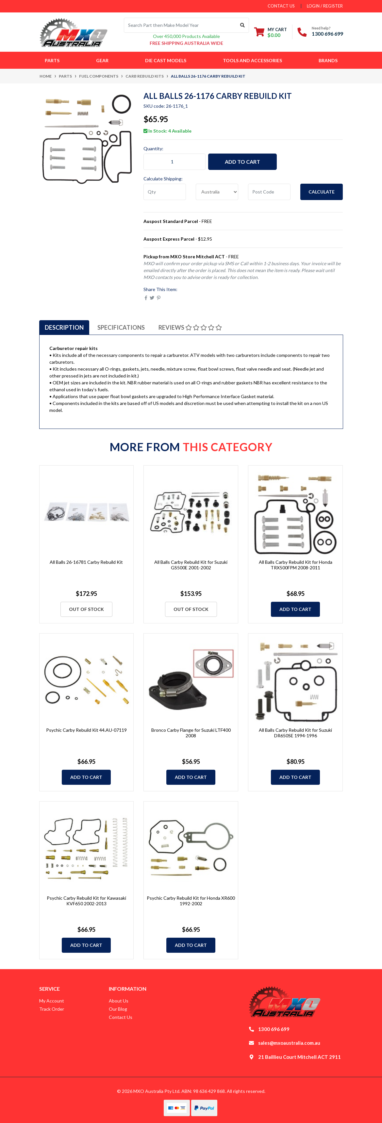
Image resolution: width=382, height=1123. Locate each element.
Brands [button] (328, 60)
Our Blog (118, 1009)
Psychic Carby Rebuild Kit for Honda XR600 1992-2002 (191, 900)
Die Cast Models (165, 60)
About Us (118, 1000)
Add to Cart (242, 161)
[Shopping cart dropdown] (270, 32)
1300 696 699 (327, 33)
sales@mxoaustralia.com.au (289, 1043)
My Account (51, 1000)
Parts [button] (52, 60)
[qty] (164, 192)
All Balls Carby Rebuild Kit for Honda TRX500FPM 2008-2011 (295, 564)
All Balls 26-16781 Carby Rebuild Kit (86, 562)
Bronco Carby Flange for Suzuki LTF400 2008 (191, 732)
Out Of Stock (86, 609)
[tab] (64, 327)
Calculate (321, 191)
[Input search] (180, 25)
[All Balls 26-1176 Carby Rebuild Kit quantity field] (174, 162)
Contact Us (120, 1017)
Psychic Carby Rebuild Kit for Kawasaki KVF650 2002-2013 (86, 900)
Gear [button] (102, 60)
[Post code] (269, 192)
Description (64, 327)
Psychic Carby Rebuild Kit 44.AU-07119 (86, 730)
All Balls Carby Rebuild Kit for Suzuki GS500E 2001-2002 (190, 564)
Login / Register (325, 6)
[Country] (217, 192)
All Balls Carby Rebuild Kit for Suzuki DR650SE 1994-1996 (295, 732)
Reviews (190, 327)
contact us (281, 6)
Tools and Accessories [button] (252, 60)
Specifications (121, 327)
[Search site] (242, 25)
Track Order (51, 1009)
